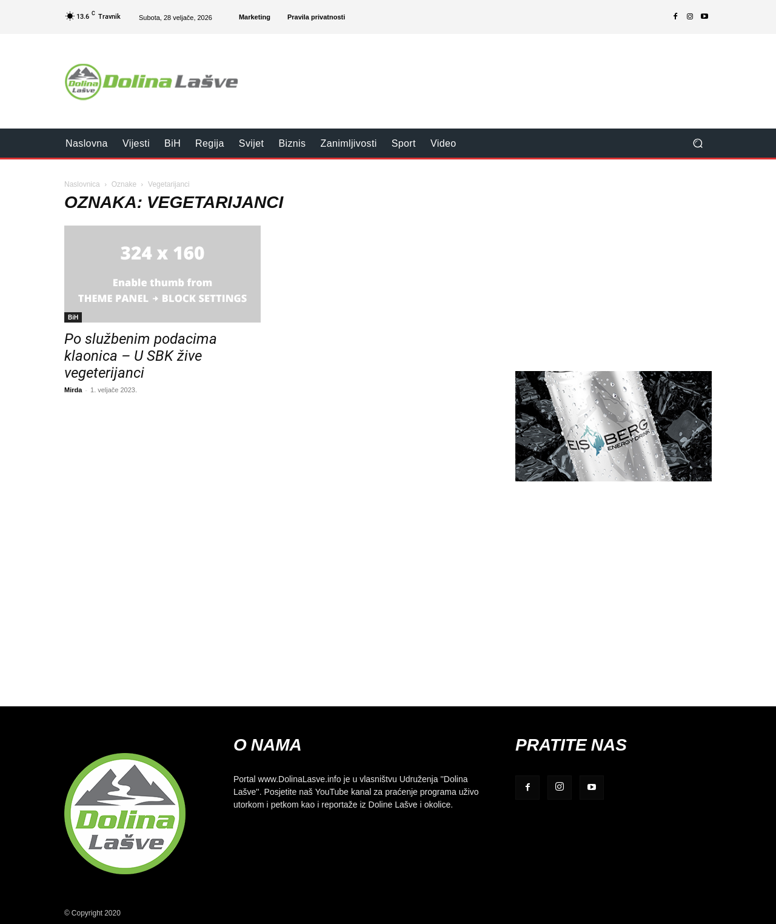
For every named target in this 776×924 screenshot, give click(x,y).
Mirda (73, 389)
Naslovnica (82, 184)
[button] (697, 143)
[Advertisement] (489, 73)
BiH (73, 317)
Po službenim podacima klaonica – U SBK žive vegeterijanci (140, 355)
